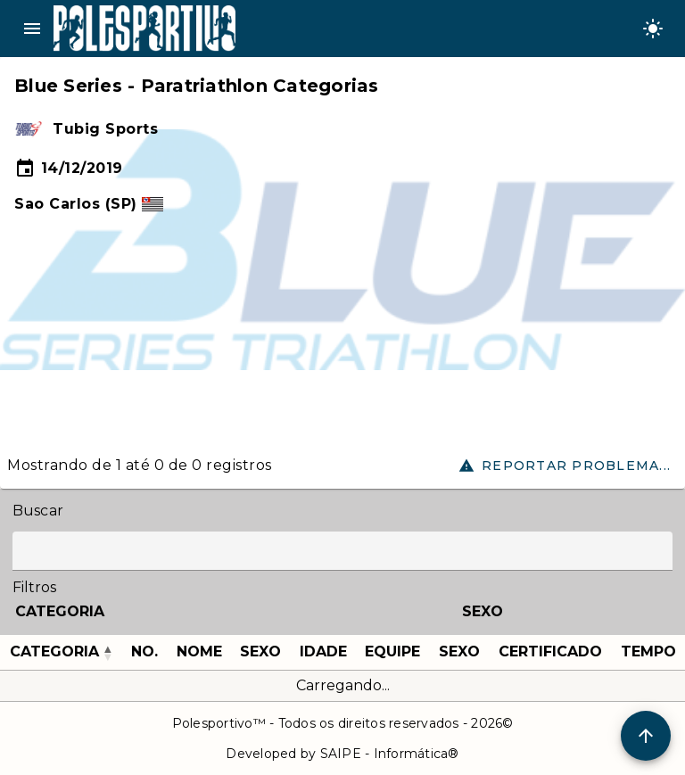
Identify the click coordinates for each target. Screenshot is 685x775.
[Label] (342, 551)
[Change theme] (652, 28)
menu (32, 28)
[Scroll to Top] (646, 736)
